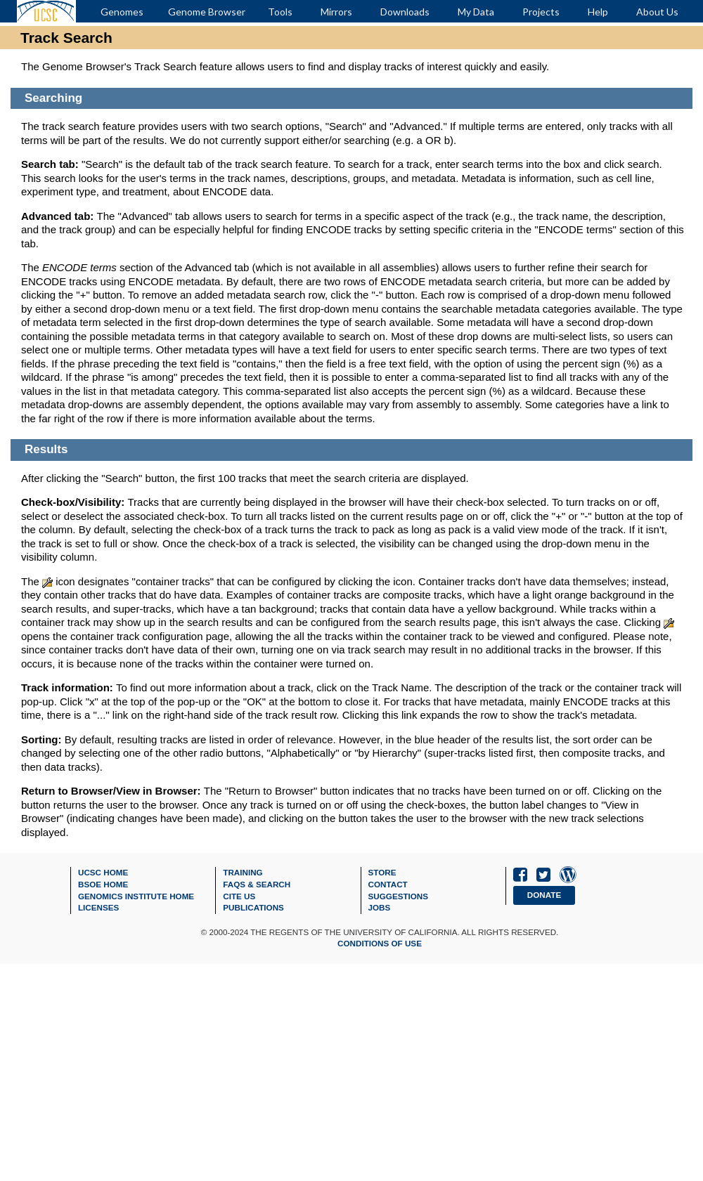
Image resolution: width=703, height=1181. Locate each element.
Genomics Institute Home (136, 896)
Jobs (379, 907)
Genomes (122, 12)
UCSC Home (103, 872)
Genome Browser (206, 12)
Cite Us (239, 896)
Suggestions (398, 896)
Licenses (98, 907)
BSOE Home (103, 884)
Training (242, 872)
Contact (388, 884)
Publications (253, 907)
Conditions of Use (379, 943)
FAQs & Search (256, 884)
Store (382, 872)
